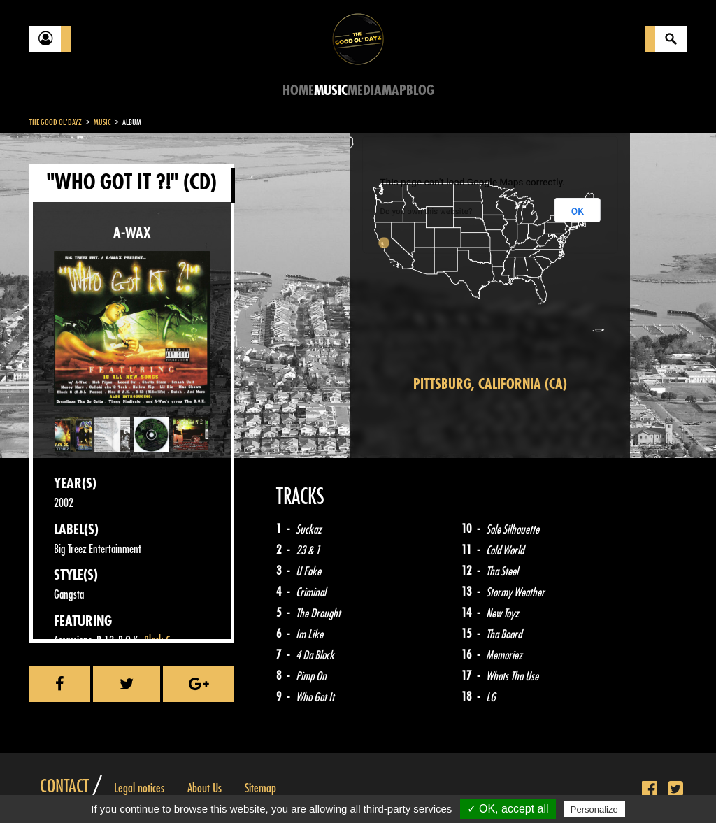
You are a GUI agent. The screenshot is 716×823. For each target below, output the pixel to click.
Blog (420, 90)
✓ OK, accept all (508, 809)
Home (298, 90)
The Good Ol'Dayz (55, 122)
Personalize (594, 809)
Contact (64, 787)
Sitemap (260, 788)
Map (394, 90)
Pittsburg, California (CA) (490, 384)
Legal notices (139, 788)
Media (365, 90)
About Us (204, 788)
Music (331, 90)
